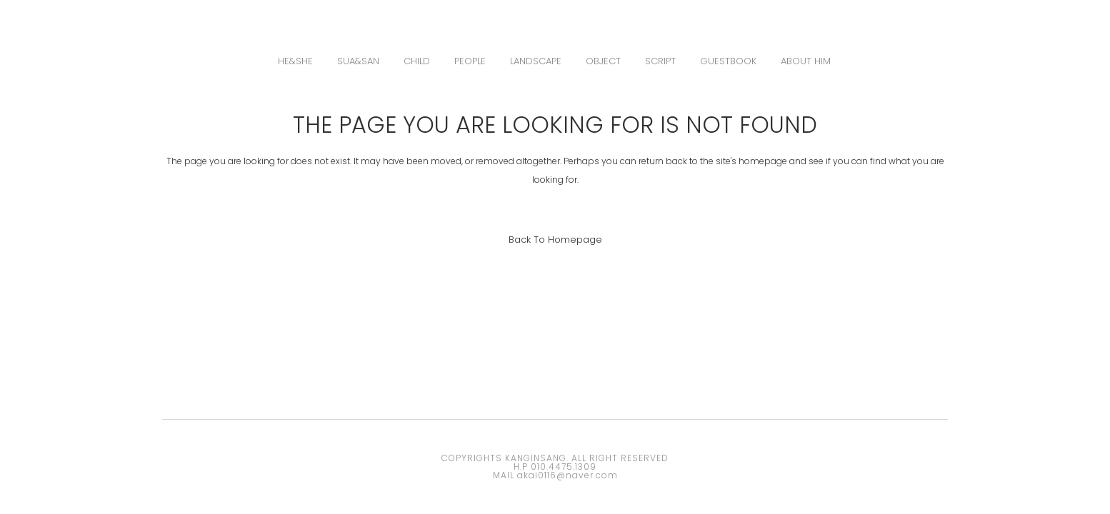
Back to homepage (555, 239)
